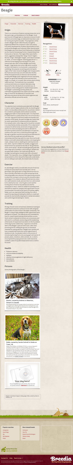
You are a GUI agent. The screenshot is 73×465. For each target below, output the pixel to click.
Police (4, 438)
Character (13, 24)
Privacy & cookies (32, 462)
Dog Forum (43, 4)
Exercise (20, 24)
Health (34, 24)
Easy (58, 75)
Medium (48, 75)
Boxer (24, 438)
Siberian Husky (26, 436)
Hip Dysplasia (6, 436)
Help (11, 458)
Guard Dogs (6, 432)
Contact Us (4, 458)
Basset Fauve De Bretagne (29, 434)
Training (27, 24)
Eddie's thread (19, 356)
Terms (25, 462)
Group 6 (51, 54)
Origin (6, 24)
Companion (5, 430)
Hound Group (53, 47)
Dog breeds (53, 4)
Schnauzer (25, 430)
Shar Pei (25, 432)
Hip (3, 434)
